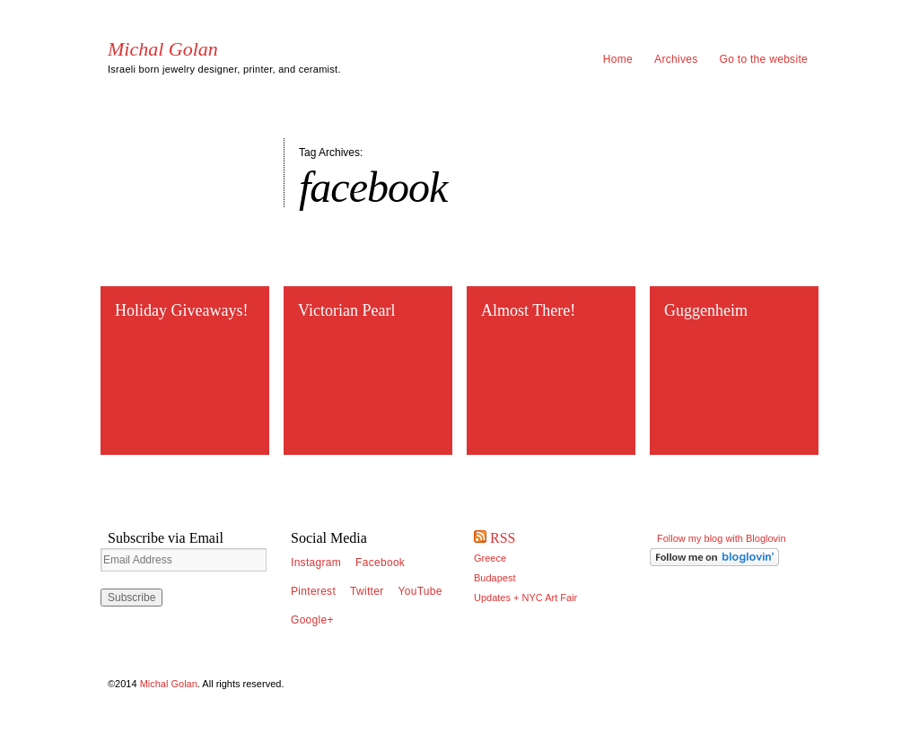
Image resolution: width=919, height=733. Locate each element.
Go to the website (764, 59)
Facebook (380, 562)
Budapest (494, 577)
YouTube (420, 591)
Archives (675, 59)
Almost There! (528, 310)
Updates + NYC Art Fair (525, 597)
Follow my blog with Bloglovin (721, 538)
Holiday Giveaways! (181, 310)
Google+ (312, 620)
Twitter (366, 591)
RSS (502, 537)
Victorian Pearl (346, 310)
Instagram (316, 562)
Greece (490, 558)
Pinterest (313, 591)
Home (618, 59)
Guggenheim (706, 310)
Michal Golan (163, 49)
